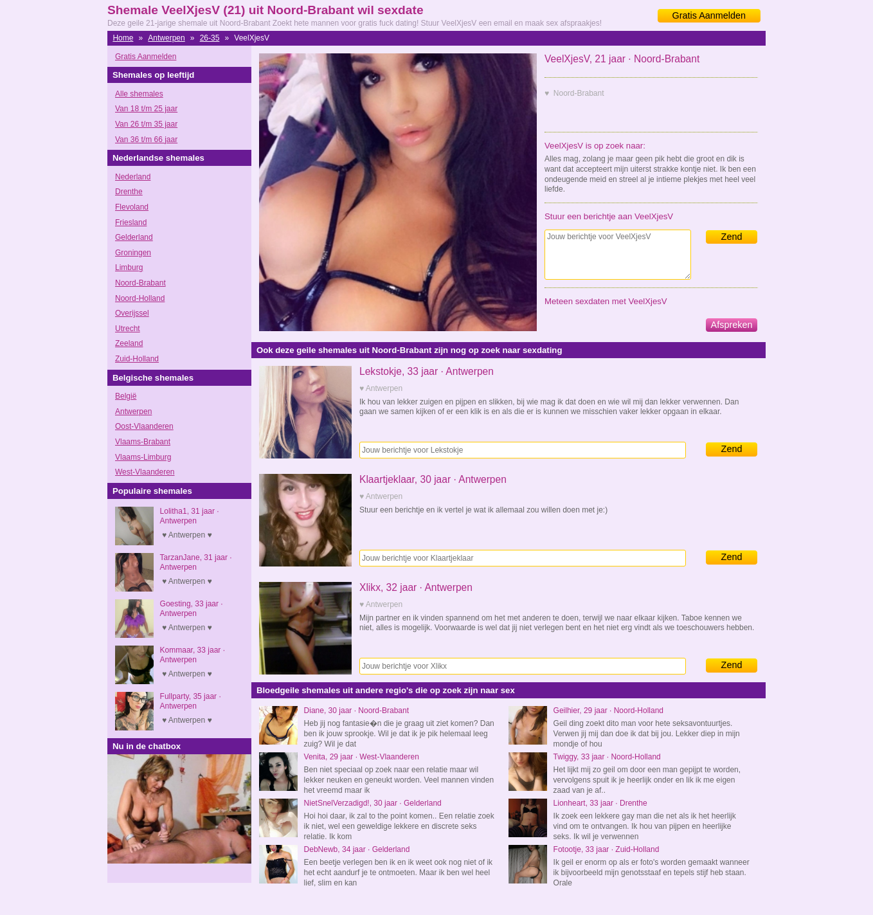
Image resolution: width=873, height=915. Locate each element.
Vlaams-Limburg (143, 457)
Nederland (132, 176)
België (125, 396)
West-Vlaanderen (145, 471)
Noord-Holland (140, 298)
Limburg (129, 267)
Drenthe (129, 191)
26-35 (210, 37)
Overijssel (132, 313)
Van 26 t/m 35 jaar (146, 124)
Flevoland (131, 207)
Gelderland (134, 237)
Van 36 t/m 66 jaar (146, 139)
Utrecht (127, 328)
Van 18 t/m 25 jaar (146, 108)
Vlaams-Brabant (142, 441)
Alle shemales (139, 93)
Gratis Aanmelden (709, 15)
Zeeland (129, 343)
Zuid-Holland (137, 358)
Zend (731, 236)
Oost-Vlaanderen (144, 426)
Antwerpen (166, 37)
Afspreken (732, 325)
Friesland (131, 222)
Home (123, 37)
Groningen (133, 252)
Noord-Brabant (140, 282)
